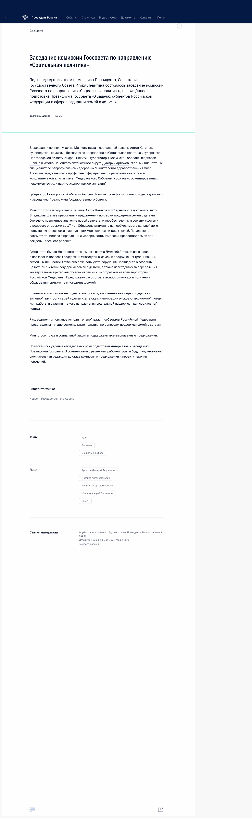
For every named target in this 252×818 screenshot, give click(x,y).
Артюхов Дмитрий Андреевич (98, 470)
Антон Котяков (141, 147)
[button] (6, 6)
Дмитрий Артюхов (115, 163)
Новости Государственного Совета (52, 399)
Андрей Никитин (76, 158)
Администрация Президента (125, 532)
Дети (84, 437)
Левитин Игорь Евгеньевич (97, 485)
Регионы (87, 445)
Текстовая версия (89, 544)
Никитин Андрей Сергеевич (97, 493)
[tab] (32, 809)
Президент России (44, 6)
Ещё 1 (85, 501)
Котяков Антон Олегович (96, 478)
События (36, 31)
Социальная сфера (93, 453)
